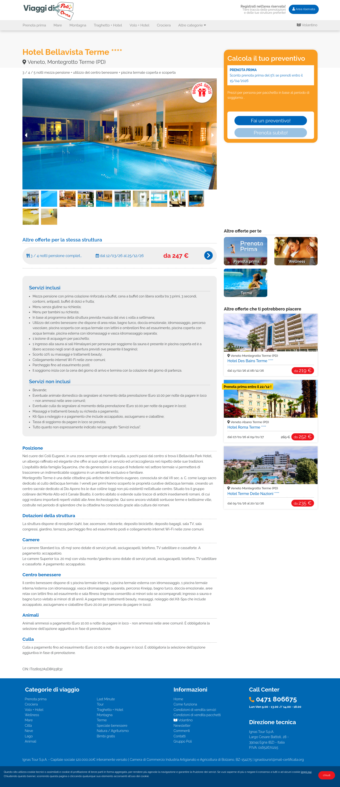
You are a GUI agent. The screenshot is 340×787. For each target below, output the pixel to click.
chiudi (326, 775)
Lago (29, 736)
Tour (100, 704)
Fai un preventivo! (271, 121)
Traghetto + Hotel (108, 25)
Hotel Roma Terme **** (246, 427)
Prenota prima (34, 25)
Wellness (32, 715)
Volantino (307, 25)
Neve (29, 731)
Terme (102, 720)
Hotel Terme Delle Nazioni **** (253, 493)
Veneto (252, 355)
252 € (302, 436)
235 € (303, 503)
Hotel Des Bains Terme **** (250, 361)
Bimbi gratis (106, 736)
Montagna (77, 25)
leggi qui (306, 772)
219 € (302, 370)
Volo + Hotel (139, 25)
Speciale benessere (112, 725)
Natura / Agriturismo (113, 731)
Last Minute (106, 699)
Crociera (164, 25)
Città (28, 725)
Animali (30, 741)
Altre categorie (192, 25)
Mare (58, 25)
